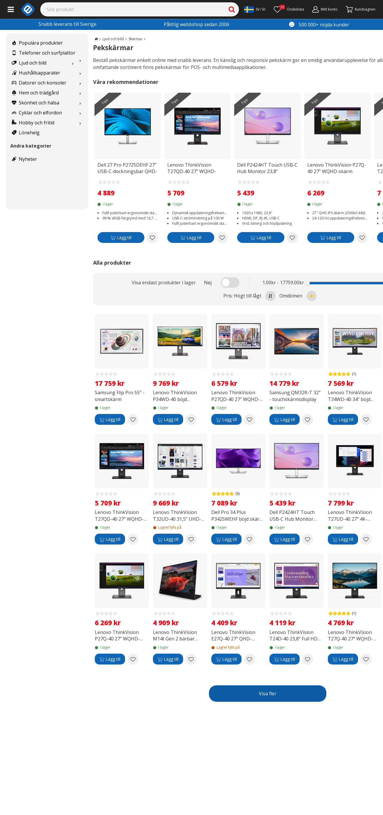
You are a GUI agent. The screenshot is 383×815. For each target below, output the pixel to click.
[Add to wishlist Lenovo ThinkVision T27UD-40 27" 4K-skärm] (366, 539)
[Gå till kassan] (360, 9)
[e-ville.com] (27, 9)
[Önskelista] (289, 9)
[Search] (139, 9)
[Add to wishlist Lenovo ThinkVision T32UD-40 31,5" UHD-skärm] (191, 539)
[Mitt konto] (324, 9)
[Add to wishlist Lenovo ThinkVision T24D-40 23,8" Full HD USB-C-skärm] (307, 659)
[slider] (307, 283)
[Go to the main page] (96, 38)
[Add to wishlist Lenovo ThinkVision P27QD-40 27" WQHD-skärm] (249, 419)
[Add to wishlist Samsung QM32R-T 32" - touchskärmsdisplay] (307, 419)
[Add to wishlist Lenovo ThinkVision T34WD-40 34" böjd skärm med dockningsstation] (366, 419)
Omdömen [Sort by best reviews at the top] (298, 296)
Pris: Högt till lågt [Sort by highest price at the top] (249, 296)
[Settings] (255, 9)
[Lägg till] (120, 238)
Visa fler (267, 693)
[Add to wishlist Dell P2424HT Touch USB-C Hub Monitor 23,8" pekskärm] (292, 237)
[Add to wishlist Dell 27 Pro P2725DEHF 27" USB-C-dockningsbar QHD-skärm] (152, 237)
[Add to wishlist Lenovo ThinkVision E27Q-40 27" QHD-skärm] (249, 659)
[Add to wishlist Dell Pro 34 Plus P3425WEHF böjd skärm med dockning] (249, 539)
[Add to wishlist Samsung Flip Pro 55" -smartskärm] (133, 419)
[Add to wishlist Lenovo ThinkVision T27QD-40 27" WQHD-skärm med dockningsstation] (222, 237)
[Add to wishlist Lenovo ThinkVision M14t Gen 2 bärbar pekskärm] (191, 659)
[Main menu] (11, 9)
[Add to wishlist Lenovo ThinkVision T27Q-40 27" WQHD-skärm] (366, 659)
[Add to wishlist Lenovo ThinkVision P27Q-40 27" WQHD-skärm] (362, 237)
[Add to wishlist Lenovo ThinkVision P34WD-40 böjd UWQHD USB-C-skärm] (191, 419)
